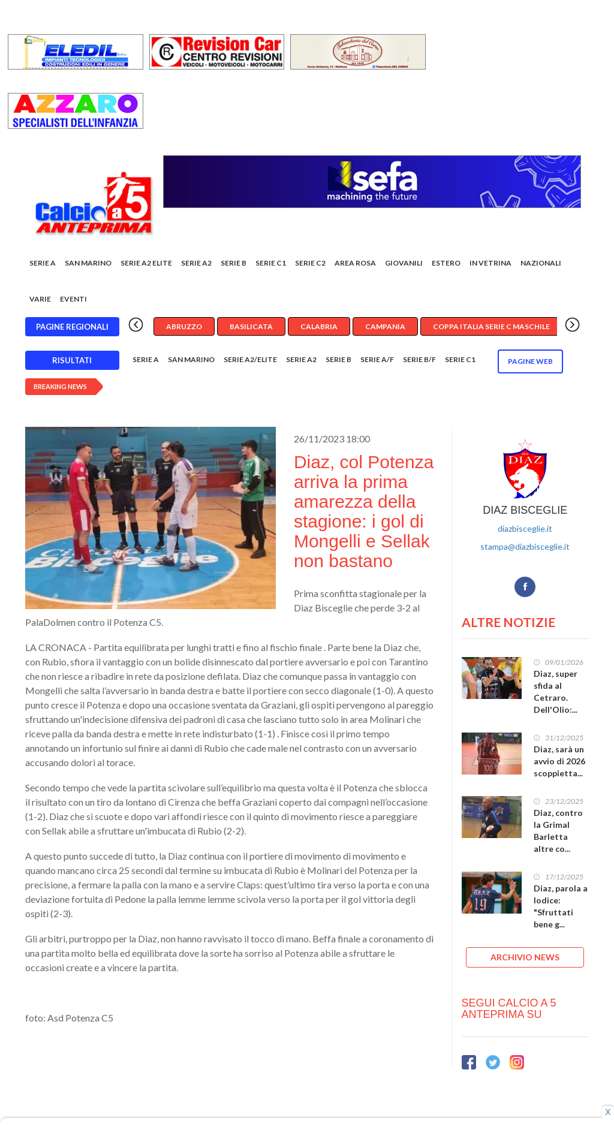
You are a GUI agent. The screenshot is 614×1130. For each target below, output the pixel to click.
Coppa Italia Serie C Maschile (491, 326)
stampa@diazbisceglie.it (525, 546)
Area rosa (355, 262)
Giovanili (404, 262)
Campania (385, 326)
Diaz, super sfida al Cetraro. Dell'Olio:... (555, 691)
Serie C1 (270, 262)
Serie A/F (377, 359)
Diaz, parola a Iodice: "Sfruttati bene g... (561, 906)
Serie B (233, 262)
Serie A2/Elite (250, 359)
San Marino (88, 262)
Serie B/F (419, 359)
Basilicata (251, 326)
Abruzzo (184, 326)
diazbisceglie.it (525, 528)
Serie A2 (196, 262)
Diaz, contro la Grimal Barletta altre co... (558, 830)
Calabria (319, 326)
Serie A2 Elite (146, 262)
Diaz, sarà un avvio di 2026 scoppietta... (559, 761)
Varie (40, 298)
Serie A (42, 262)
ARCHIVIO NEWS (524, 957)
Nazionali (540, 262)
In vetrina (490, 262)
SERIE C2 (310, 262)
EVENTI (73, 298)
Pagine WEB (530, 361)
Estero (446, 262)
